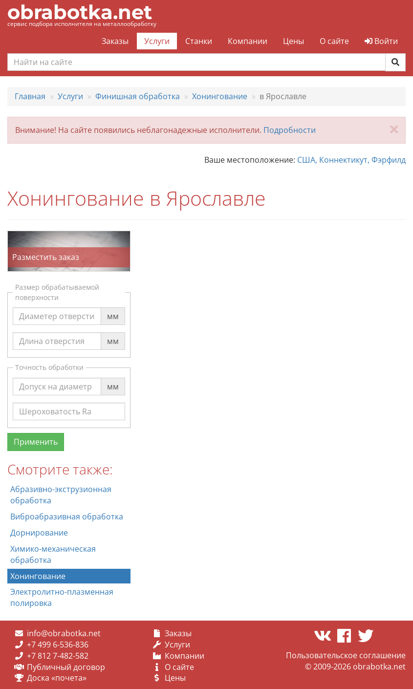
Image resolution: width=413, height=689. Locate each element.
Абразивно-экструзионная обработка (60, 495)
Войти (381, 41)
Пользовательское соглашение (346, 655)
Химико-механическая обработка (53, 554)
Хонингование (37, 576)
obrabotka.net (79, 12)
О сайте (334, 41)
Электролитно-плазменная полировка (61, 597)
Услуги (157, 41)
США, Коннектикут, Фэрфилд (351, 159)
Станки (198, 41)
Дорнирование (39, 532)
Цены (293, 41)
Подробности (289, 130)
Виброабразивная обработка (66, 516)
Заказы (115, 41)
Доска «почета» (57, 677)
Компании (247, 41)
